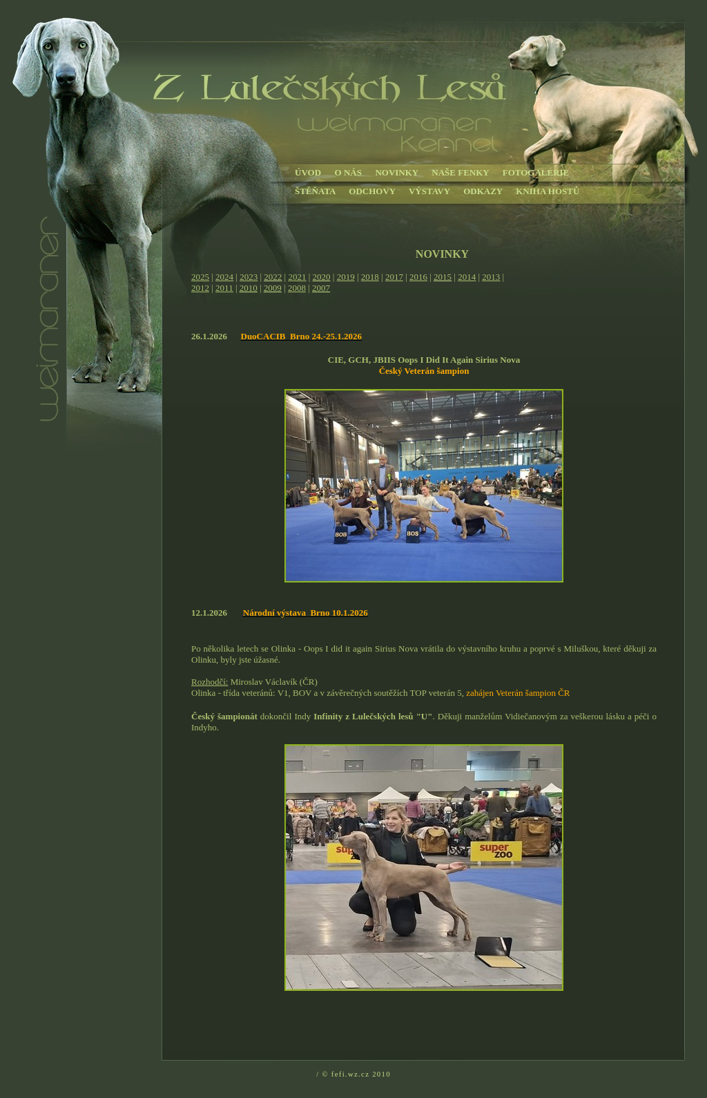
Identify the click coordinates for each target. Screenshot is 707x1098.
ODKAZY (483, 191)
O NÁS (348, 172)
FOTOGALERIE (536, 172)
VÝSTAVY (429, 191)
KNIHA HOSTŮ (547, 191)
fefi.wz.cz (350, 1074)
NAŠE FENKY (460, 172)
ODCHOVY (372, 191)
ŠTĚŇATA (315, 191)
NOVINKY (396, 172)
